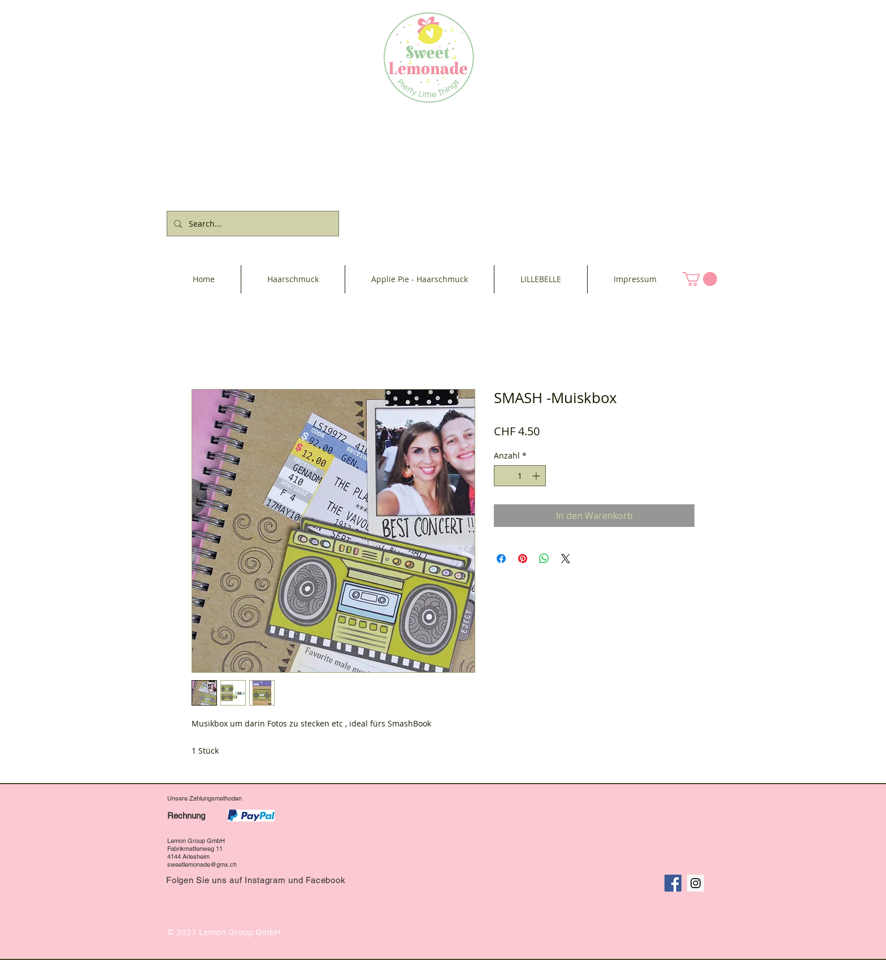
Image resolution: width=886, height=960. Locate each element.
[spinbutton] (520, 476)
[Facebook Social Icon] (672, 883)
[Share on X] (565, 558)
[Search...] (252, 223)
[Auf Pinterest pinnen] (522, 558)
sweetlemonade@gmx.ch (202, 864)
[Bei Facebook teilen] (501, 558)
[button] (700, 279)
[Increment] (537, 476)
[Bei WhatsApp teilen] (544, 558)
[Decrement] (503, 476)
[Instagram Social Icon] (695, 883)
